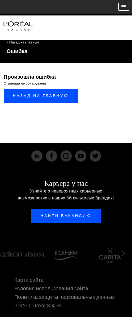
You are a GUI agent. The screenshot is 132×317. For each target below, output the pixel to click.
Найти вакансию (66, 216)
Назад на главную (41, 96)
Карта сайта (29, 280)
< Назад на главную (23, 42)
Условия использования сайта (51, 289)
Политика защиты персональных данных (64, 297)
